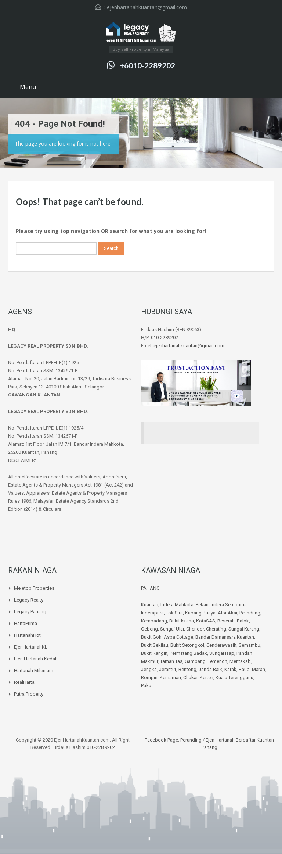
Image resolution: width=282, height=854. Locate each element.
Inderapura (152, 613)
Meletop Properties (34, 588)
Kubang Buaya (200, 613)
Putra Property (28, 694)
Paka (146, 685)
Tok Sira (174, 613)
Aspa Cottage (178, 637)
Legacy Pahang (30, 611)
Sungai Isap (221, 653)
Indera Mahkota (177, 604)
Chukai (190, 677)
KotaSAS (205, 621)
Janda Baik (210, 669)
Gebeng (149, 629)
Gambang (195, 661)
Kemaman (170, 677)
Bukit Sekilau (154, 645)
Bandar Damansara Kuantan (224, 637)
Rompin (149, 677)
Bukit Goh (151, 637)
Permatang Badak (188, 653)
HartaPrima (25, 623)
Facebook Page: (162, 740)
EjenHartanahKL (30, 647)
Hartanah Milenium (33, 670)
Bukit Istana (181, 621)
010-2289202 (164, 337)
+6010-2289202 (147, 65)
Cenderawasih (221, 645)
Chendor (195, 629)
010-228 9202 (101, 747)
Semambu (249, 645)
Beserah (226, 621)
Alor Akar (227, 613)
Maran (258, 669)
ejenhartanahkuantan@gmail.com (147, 7)
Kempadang (154, 621)
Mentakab (240, 661)
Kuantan (149, 604)
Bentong (187, 669)
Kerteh (206, 677)
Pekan (202, 604)
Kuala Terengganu (234, 677)
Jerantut (167, 669)
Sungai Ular (172, 629)
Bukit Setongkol (187, 645)
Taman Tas (171, 661)
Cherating (216, 629)
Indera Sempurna (229, 604)
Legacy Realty (28, 600)
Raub (244, 669)
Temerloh (217, 661)
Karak (230, 669)
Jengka (149, 669)
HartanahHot (27, 635)
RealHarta (24, 682)
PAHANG (150, 588)
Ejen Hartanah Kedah (36, 658)
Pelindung (249, 613)
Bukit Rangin (154, 653)
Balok (243, 621)
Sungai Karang (243, 629)
